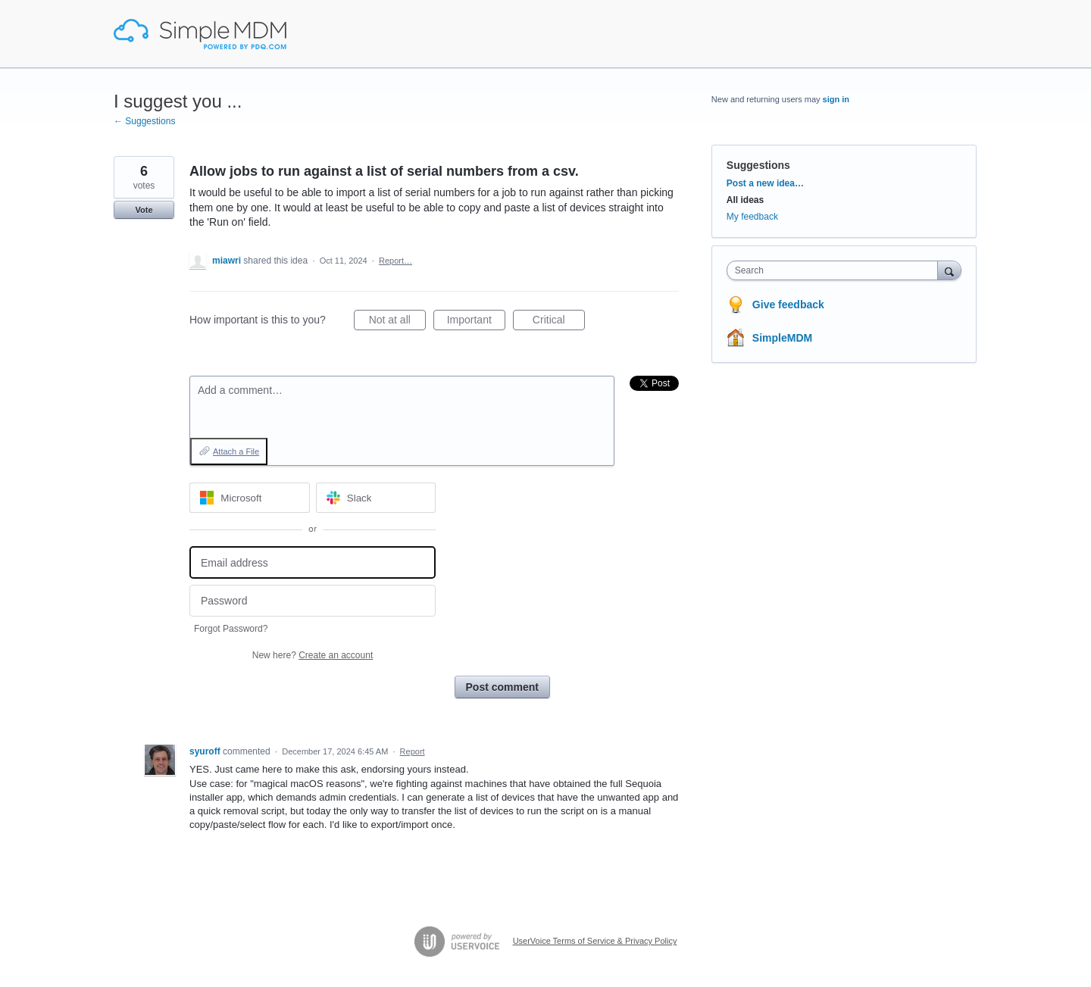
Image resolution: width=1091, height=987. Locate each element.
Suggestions (758, 165)
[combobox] (836, 270)
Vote (143, 209)
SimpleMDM (782, 338)
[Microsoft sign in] (249, 498)
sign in (836, 99)
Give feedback (788, 304)
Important (476, 322)
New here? (312, 655)
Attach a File (236, 451)
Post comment (502, 687)
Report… (395, 260)
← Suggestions (144, 121)
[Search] (949, 270)
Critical (559, 322)
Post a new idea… (765, 183)
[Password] (312, 601)
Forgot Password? (230, 628)
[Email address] (312, 562)
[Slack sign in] (376, 498)
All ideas (745, 200)
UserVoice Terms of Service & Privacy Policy (595, 940)
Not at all (397, 322)
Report (412, 751)
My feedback (752, 216)
